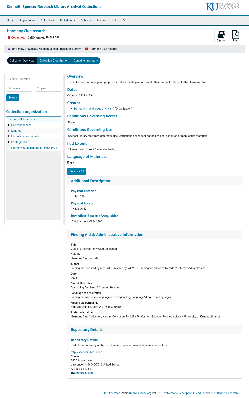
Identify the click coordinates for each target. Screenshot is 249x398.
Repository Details (87, 329)
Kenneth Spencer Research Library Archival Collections (54, 6)
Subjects (86, 20)
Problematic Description (177, 393)
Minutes (16, 130)
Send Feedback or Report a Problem (217, 393)
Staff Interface (111, 393)
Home (10, 20)
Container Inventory (86, 60)
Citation (221, 36)
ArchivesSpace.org (139, 393)
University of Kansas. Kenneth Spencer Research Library (46, 48)
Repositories (27, 20)
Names (101, 20)
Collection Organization (54, 60)
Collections (48, 20)
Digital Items (67, 20)
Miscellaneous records (25, 136)
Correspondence (21, 125)
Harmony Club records (21, 119)
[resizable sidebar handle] (63, 149)
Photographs (19, 142)
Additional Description (90, 180)
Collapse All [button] (77, 171)
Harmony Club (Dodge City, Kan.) (94, 108)
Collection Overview (22, 60)
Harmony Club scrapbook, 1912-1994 (34, 147)
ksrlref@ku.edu (83, 372)
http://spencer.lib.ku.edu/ (86, 352)
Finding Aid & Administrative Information (107, 234)
